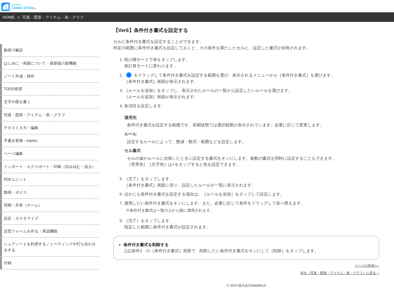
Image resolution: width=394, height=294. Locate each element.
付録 (7, 263)
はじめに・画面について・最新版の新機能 (40, 63)
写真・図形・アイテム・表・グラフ (53, 17)
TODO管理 (13, 89)
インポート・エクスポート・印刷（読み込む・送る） (50, 167)
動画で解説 (13, 50)
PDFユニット (15, 179)
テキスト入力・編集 (21, 128)
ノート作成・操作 (19, 76)
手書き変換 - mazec (20, 141)
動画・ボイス (15, 192)
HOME (9, 17)
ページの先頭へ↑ (367, 265)
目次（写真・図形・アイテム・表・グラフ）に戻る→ (339, 273)
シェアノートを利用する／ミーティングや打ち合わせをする (50, 247)
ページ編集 (13, 154)
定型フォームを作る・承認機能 (30, 231)
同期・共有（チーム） (23, 205)
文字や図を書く (17, 102)
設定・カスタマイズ (21, 218)
